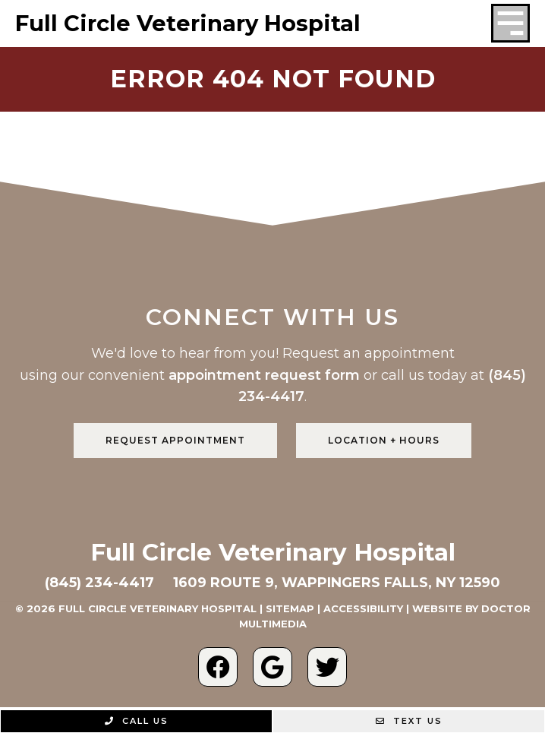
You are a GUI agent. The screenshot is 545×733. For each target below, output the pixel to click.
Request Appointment (175, 440)
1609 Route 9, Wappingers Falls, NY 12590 (336, 582)
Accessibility (363, 608)
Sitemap (290, 608)
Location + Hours (383, 440)
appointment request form (264, 375)
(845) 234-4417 (99, 582)
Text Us (409, 721)
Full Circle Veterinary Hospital (188, 23)
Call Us (137, 721)
